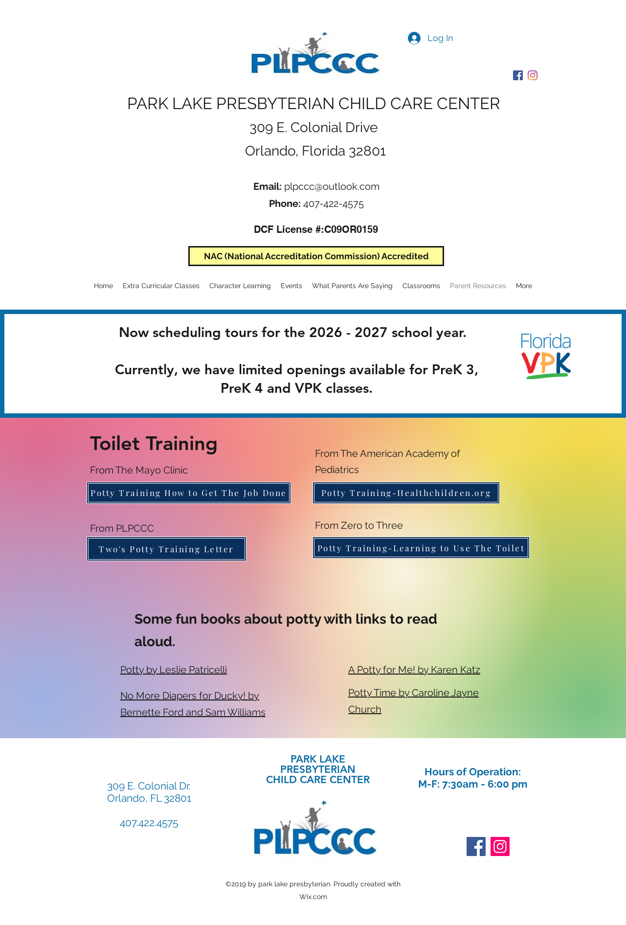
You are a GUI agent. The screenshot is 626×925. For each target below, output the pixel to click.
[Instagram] (500, 846)
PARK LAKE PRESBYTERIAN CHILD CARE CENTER (313, 103)
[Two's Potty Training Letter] (166, 549)
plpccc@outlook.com (332, 186)
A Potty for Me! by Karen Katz (414, 670)
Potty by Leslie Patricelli (173, 670)
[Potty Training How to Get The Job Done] (189, 493)
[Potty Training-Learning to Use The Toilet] (421, 548)
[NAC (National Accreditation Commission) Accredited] (316, 256)
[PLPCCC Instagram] (532, 75)
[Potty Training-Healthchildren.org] (406, 493)
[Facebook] (476, 846)
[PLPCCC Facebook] (518, 75)
